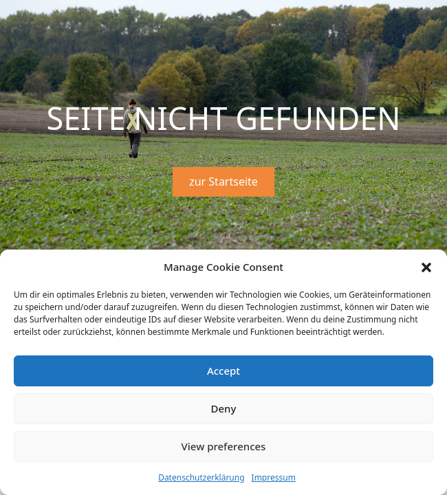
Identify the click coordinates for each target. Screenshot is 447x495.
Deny (224, 408)
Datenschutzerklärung (201, 477)
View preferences (224, 446)
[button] (426, 267)
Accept (223, 370)
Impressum (274, 477)
